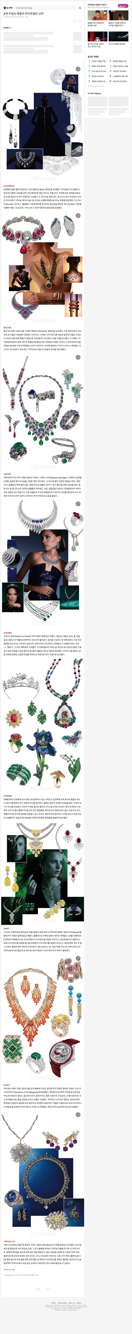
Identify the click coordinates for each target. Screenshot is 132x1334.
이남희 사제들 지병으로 (99, 61)
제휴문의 (78, 1303)
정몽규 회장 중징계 (98, 66)
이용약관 (53, 1303)
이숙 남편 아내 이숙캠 (99, 71)
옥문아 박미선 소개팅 (120, 66)
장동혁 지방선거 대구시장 (99, 81)
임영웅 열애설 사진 (119, 61)
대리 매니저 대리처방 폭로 (120, 81)
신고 (26, 17)
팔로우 (123, 6)
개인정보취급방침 (62, 1303)
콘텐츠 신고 (71, 1303)
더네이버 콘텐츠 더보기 (97, 5)
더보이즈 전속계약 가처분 (120, 71)
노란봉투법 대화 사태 (120, 76)
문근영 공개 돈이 (98, 76)
